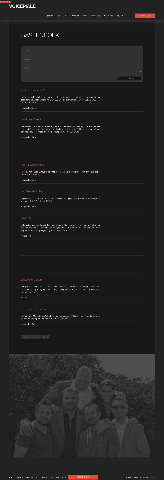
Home (50, 6)
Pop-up (119, 6)
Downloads (74, 6)
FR (4, 2)
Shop (84, 6)
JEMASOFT (151, 477)
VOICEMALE (23, 6)
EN (7, 2)
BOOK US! (145, 6)
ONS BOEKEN (83, 477)
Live (58, 6)
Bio (64, 6)
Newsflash (95, 6)
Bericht (82, 69)
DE (9, 2)
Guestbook (108, 6)
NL (1, 2)
